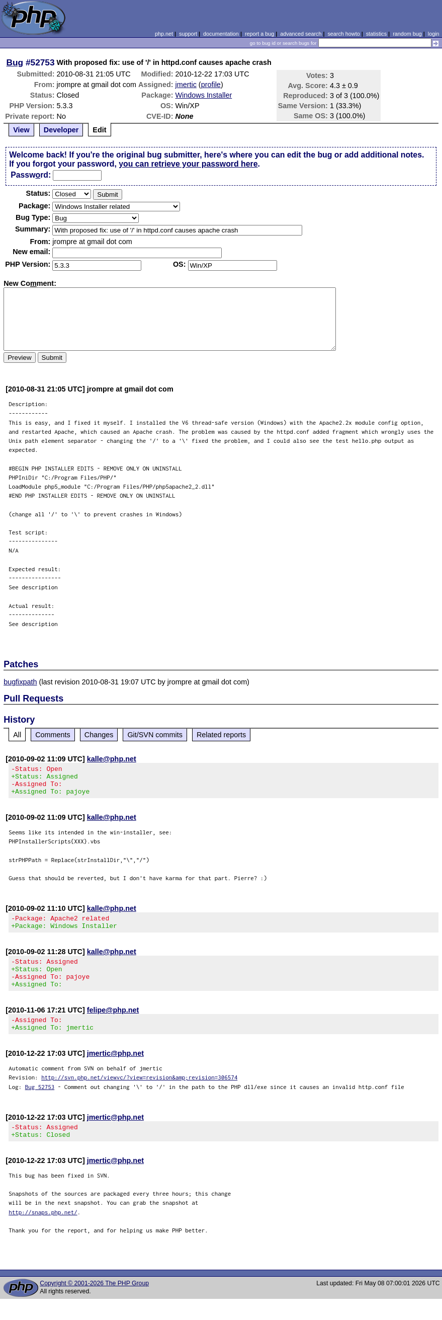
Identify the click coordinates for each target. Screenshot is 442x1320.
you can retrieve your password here (188, 164)
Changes (99, 735)
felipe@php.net (113, 1025)
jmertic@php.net (115, 1071)
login (433, 34)
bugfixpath (20, 682)
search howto (343, 34)
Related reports (221, 735)
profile (211, 85)
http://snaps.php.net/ (43, 1233)
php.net (164, 34)
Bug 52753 (40, 1105)
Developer (61, 130)
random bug (407, 34)
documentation (221, 34)
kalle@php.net (111, 759)
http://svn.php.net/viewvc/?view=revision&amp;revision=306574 (139, 1095)
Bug (15, 62)
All (17, 735)
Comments (52, 735)
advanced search (300, 34)
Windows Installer (203, 95)
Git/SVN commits (155, 735)
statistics (376, 34)
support (188, 34)
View (21, 130)
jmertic (186, 85)
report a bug (259, 34)
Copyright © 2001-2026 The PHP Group (94, 1304)
